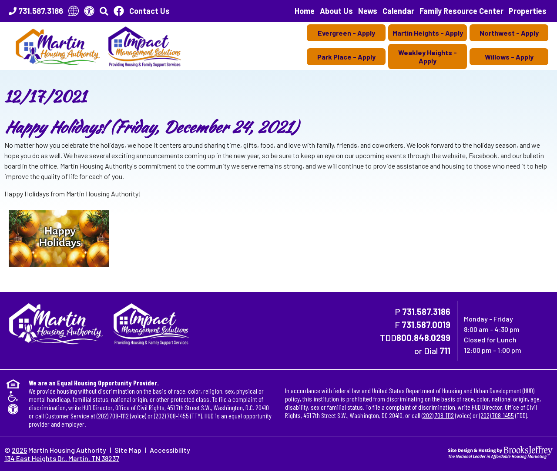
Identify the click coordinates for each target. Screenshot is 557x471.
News (367, 11)
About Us (336, 11)
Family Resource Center (461, 11)
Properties (528, 11)
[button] (104, 11)
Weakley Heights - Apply (427, 56)
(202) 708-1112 (113, 415)
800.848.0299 (423, 337)
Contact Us (149, 11)
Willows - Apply (509, 57)
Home (305, 11)
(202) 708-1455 (171, 415)
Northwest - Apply (509, 33)
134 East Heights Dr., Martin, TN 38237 (61, 458)
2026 (19, 450)
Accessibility (170, 450)
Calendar (398, 11)
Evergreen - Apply (346, 33)
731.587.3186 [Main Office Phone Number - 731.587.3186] (426, 311)
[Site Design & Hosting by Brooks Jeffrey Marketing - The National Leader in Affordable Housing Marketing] (500, 451)
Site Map (127, 450)
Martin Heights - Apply (428, 33)
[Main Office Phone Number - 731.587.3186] (36, 11)
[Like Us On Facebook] (119, 11)
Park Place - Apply (346, 57)
